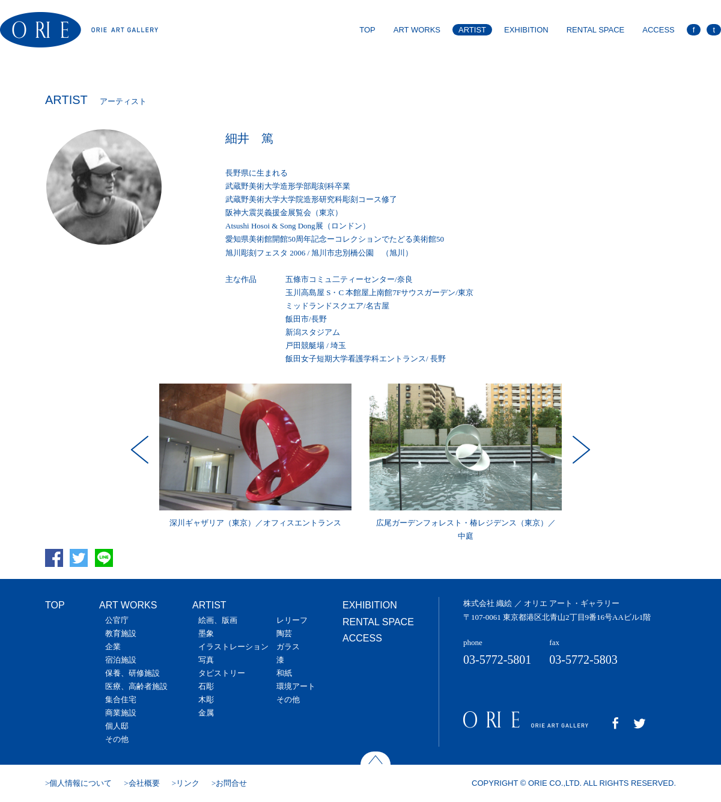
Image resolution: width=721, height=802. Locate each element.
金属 (206, 712)
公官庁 (117, 620)
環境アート (295, 686)
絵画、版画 (217, 620)
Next (580, 450)
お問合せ (231, 783)
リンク (187, 783)
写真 (206, 659)
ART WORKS (417, 29)
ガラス (288, 646)
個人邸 (117, 725)
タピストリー (221, 673)
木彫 (206, 699)
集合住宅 (120, 699)
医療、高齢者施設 (136, 686)
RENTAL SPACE (596, 29)
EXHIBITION (526, 29)
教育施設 (120, 633)
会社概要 (144, 783)
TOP (367, 29)
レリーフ (292, 620)
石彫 (206, 686)
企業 (113, 646)
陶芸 (284, 633)
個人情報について (80, 783)
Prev (141, 450)
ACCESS (658, 29)
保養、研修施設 (132, 673)
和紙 (284, 673)
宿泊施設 (120, 659)
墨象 (206, 633)
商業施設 (120, 712)
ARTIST (472, 29)
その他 (117, 739)
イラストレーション (233, 646)
